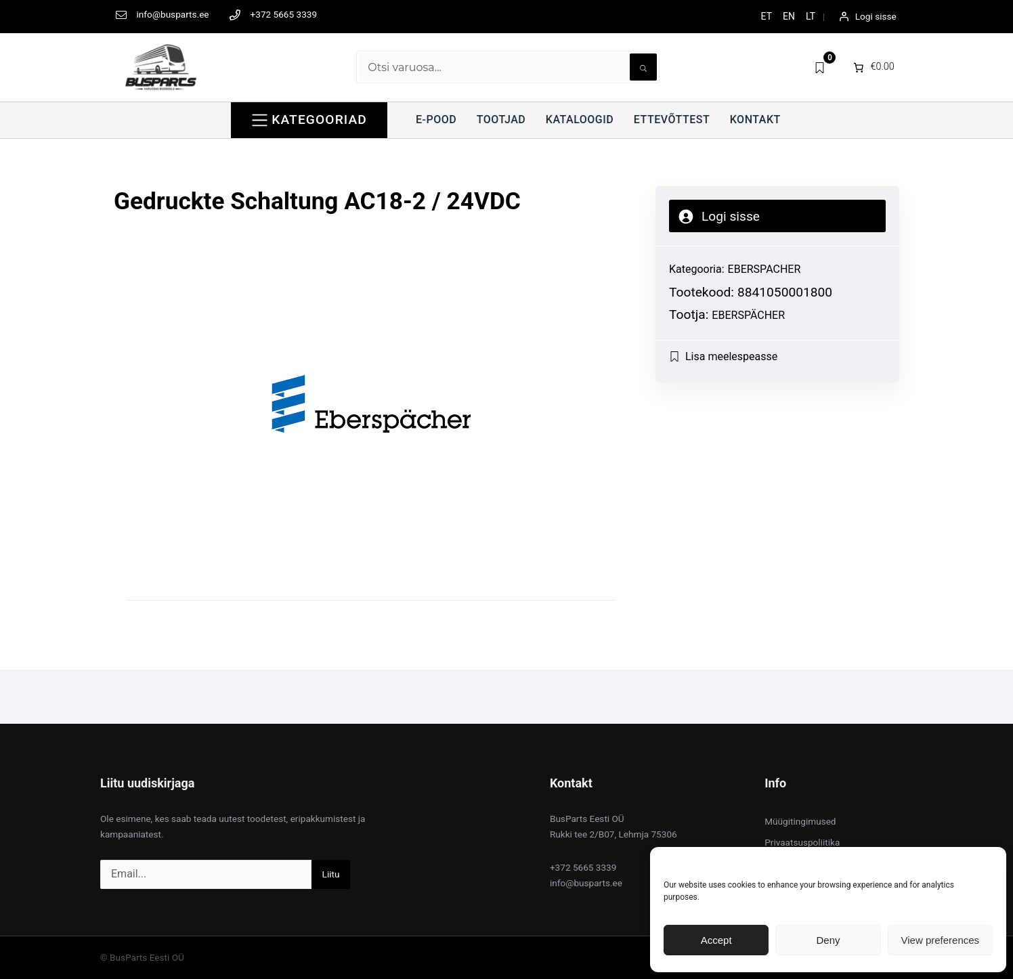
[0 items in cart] (872, 67)
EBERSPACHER (764, 269)
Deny (828, 940)
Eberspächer (748, 315)
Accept (716, 940)
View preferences (940, 940)
